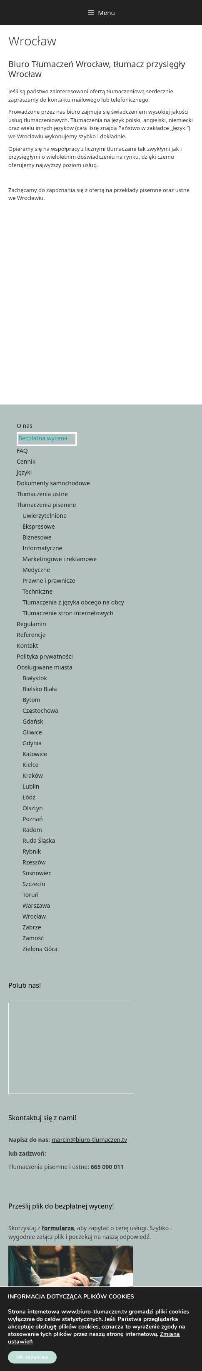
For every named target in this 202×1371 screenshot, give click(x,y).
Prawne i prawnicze (48, 580)
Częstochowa (40, 710)
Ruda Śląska (38, 840)
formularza (58, 1228)
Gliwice (32, 732)
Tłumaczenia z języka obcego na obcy (73, 602)
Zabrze (31, 927)
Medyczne (36, 570)
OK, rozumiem (32, 1357)
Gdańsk (32, 721)
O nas (24, 426)
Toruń (30, 895)
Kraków (32, 775)
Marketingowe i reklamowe (59, 559)
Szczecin (33, 884)
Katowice (34, 754)
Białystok (34, 678)
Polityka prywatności (45, 656)
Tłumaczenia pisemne (46, 505)
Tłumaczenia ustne (42, 494)
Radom (32, 830)
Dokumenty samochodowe (53, 483)
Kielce (30, 765)
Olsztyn (32, 808)
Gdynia (32, 743)
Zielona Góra (39, 949)
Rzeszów (34, 862)
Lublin (30, 786)
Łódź (28, 797)
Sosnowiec (36, 873)
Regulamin (31, 624)
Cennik (26, 461)
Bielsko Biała (39, 689)
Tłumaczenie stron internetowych (67, 613)
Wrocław (34, 916)
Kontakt (27, 645)
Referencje (31, 635)
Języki (24, 472)
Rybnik (31, 851)
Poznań (32, 819)
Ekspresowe (38, 526)
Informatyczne (42, 548)
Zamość (33, 938)
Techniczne (37, 591)
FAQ (22, 451)
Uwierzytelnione (44, 515)
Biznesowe (37, 537)
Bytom (31, 700)
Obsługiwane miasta (44, 667)
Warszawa (36, 905)
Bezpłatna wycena (42, 438)
